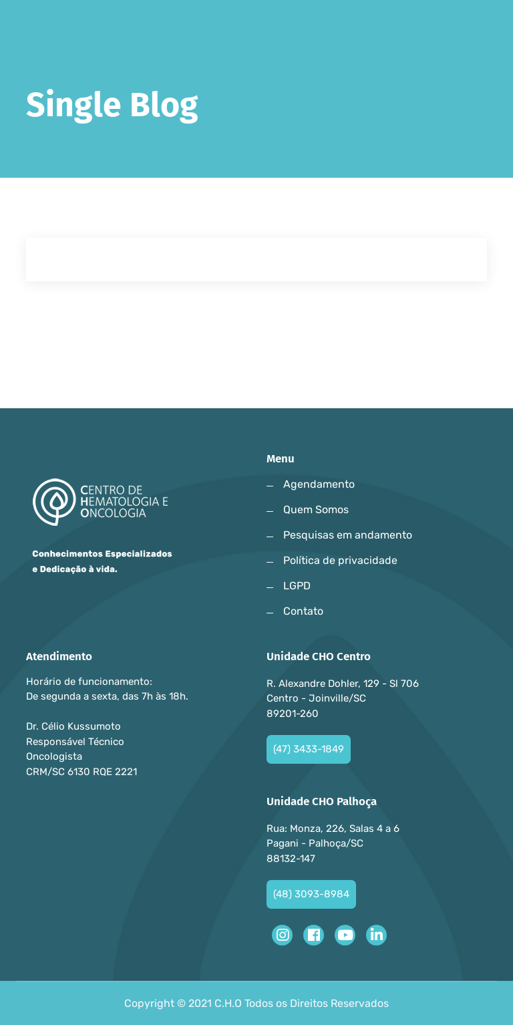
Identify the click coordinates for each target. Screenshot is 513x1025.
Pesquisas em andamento (347, 535)
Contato (303, 611)
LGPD (297, 585)
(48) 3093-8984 (311, 894)
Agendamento (319, 484)
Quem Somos (316, 509)
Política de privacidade (340, 560)
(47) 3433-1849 (308, 749)
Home (45, 152)
